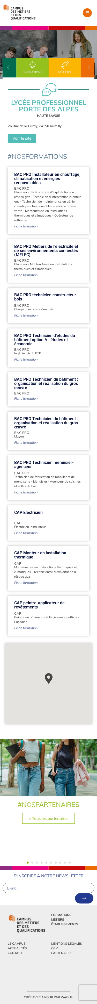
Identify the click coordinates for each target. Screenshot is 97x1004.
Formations (32, 72)
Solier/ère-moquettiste (61, 617)
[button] (87, 12)
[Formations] (32, 65)
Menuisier (48, 309)
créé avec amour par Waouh (48, 997)
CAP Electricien (28, 512)
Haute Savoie (48, 116)
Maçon (19, 436)
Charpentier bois (26, 309)
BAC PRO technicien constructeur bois (45, 297)
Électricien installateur (30, 527)
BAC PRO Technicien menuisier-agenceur (44, 464)
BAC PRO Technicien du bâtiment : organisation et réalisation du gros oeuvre (46, 383)
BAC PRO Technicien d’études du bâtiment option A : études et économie (44, 339)
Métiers (64, 72)
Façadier (20, 622)
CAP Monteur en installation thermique (40, 555)
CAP (17, 523)
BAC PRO (21, 188)
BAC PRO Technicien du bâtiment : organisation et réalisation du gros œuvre (46, 422)
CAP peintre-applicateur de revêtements (39, 604)
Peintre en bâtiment (28, 617)
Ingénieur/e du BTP (27, 353)
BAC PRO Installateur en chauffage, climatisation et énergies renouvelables (47, 178)
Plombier (20, 192)
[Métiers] (65, 65)
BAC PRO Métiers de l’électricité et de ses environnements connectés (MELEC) (46, 250)
